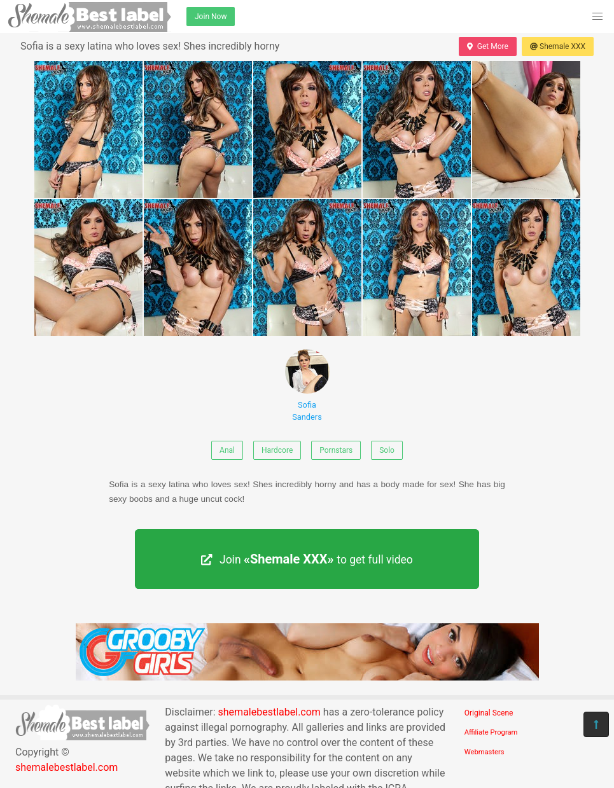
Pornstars (335, 450)
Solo (386, 450)
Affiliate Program (491, 732)
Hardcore (277, 450)
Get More (487, 46)
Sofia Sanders (307, 385)
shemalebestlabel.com (66, 767)
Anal (227, 450)
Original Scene (488, 713)
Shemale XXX (557, 46)
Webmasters (484, 752)
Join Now (211, 16)
